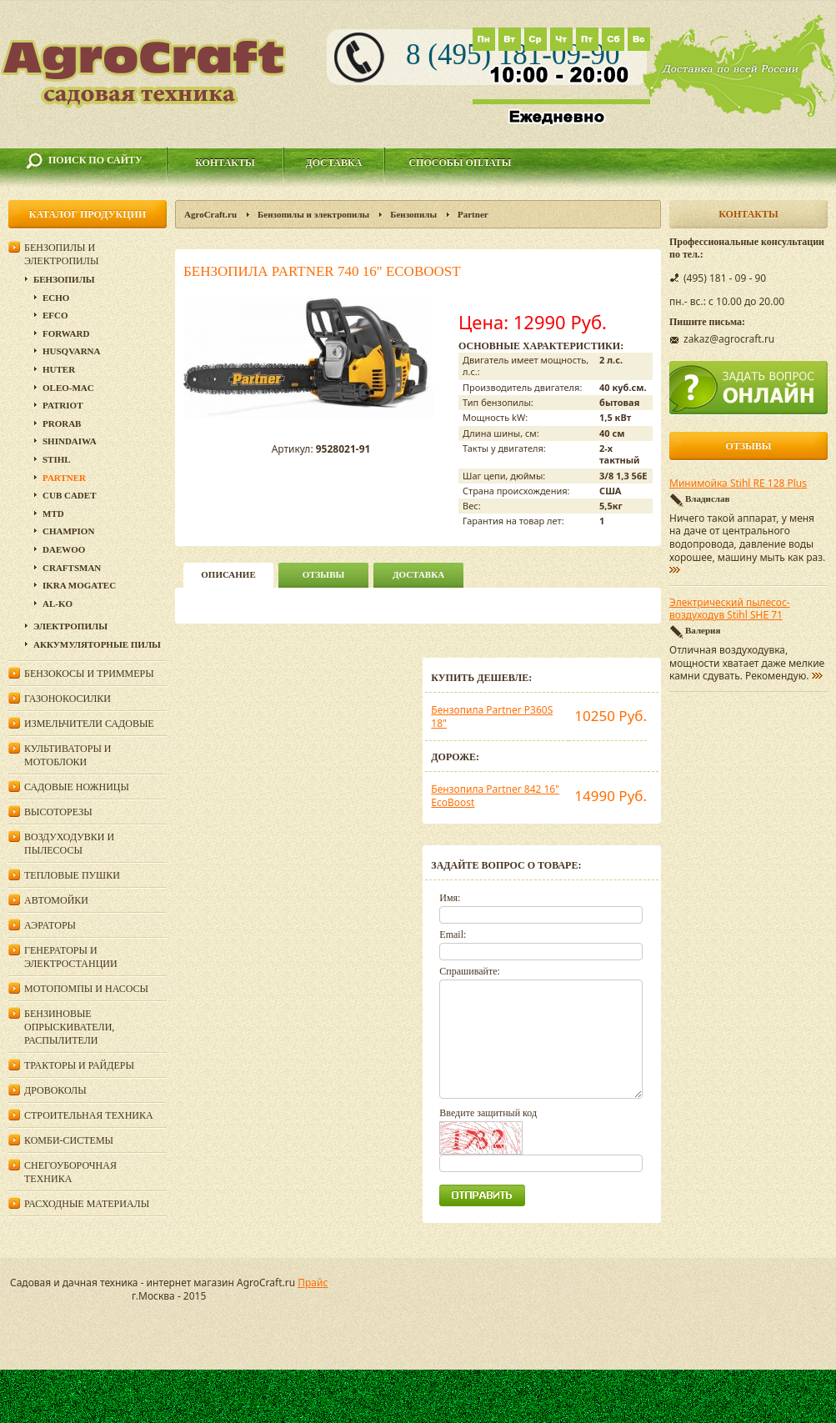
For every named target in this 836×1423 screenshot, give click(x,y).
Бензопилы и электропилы (313, 214)
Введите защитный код (488, 1113)
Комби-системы (68, 1140)
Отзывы (324, 574)
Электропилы (70, 626)
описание (228, 574)
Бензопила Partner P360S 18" (492, 716)
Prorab (62, 423)
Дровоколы (55, 1090)
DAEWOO (64, 549)
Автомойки (56, 900)
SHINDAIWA (70, 441)
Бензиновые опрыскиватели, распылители (69, 1027)
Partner (473, 214)
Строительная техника (88, 1115)
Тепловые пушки (72, 875)
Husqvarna (71, 351)
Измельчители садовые (89, 723)
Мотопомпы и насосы (86, 989)
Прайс (313, 1282)
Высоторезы (58, 812)
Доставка (334, 162)
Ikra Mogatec (79, 585)
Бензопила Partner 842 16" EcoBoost (495, 795)
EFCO (55, 315)
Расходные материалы (86, 1204)
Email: (452, 934)
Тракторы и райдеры (79, 1065)
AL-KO (58, 604)
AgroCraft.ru (210, 214)
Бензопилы (413, 214)
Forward (66, 333)
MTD (53, 514)
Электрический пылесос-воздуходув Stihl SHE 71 (729, 609)
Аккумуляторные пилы (97, 644)
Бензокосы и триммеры (89, 673)
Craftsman (72, 568)
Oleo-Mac (68, 388)
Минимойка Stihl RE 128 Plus (738, 483)
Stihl (57, 459)
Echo (56, 298)
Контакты (225, 162)
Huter (59, 369)
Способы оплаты (459, 162)
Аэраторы (50, 925)
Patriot (63, 405)
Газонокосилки (67, 698)
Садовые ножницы (76, 787)
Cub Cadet (69, 495)
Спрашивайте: (469, 971)
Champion (68, 531)
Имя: (449, 898)
